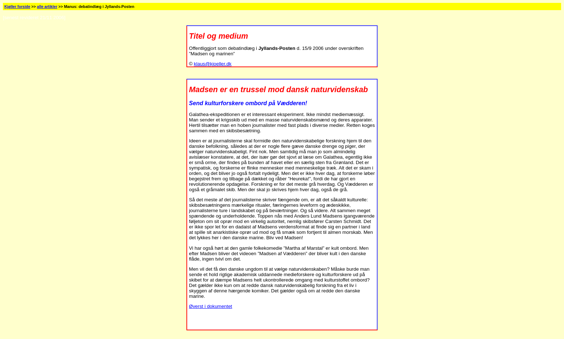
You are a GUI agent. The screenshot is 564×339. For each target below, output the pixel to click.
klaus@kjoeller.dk (213, 63)
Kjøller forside (17, 6)
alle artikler (47, 6)
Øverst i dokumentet (210, 306)
